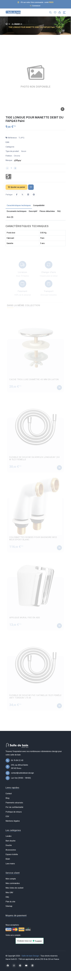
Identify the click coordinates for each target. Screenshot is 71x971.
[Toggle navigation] (64, 12)
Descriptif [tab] (33, 211)
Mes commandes (13, 883)
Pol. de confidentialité (14, 807)
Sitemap (9, 906)
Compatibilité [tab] (38, 205)
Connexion (35, 6)
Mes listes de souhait (14, 888)
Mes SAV (9, 892)
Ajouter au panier (16, 187)
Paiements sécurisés (14, 803)
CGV (7, 816)
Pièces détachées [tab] (47, 211)
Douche (9, 845)
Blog (7, 798)
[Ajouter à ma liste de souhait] (31, 187)
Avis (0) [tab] (10, 217)
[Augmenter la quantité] (15, 168)
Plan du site (10, 901)
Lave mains (10, 863)
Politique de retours (14, 812)
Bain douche (10, 841)
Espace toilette (12, 854)
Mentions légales (13, 821)
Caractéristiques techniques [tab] (19, 205)
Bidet (8, 859)
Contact (9, 793)
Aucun (17, 24)
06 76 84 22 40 (17, 760)
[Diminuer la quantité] (7, 168)
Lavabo (9, 836)
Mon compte (11, 879)
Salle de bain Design (30, 956)
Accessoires (11, 850)
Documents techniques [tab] (16, 211)
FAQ (7, 897)
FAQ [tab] (59, 211)
